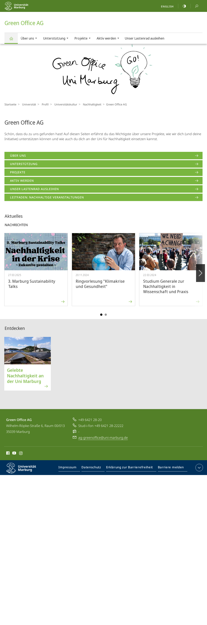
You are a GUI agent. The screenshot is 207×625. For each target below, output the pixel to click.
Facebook (7, 454)
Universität (28, 104)
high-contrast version (182, 6)
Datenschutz (94, 468)
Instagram (21, 454)
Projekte (83, 38)
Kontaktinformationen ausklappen (199, 467)
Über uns (30, 38)
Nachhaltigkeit (88, 104)
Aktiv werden (109, 38)
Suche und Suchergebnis (194, 6)
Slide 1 (101, 315)
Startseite (10, 104)
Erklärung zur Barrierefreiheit (131, 468)
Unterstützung (57, 38)
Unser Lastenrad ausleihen (144, 38)
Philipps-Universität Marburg (24, 471)
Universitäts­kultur (63, 104)
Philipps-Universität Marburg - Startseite (24, 8)
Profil (43, 104)
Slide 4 (106, 315)
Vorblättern (200, 271)
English (167, 6)
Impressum (71, 468)
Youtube (14, 454)
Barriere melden (169, 468)
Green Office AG (13, 40)
